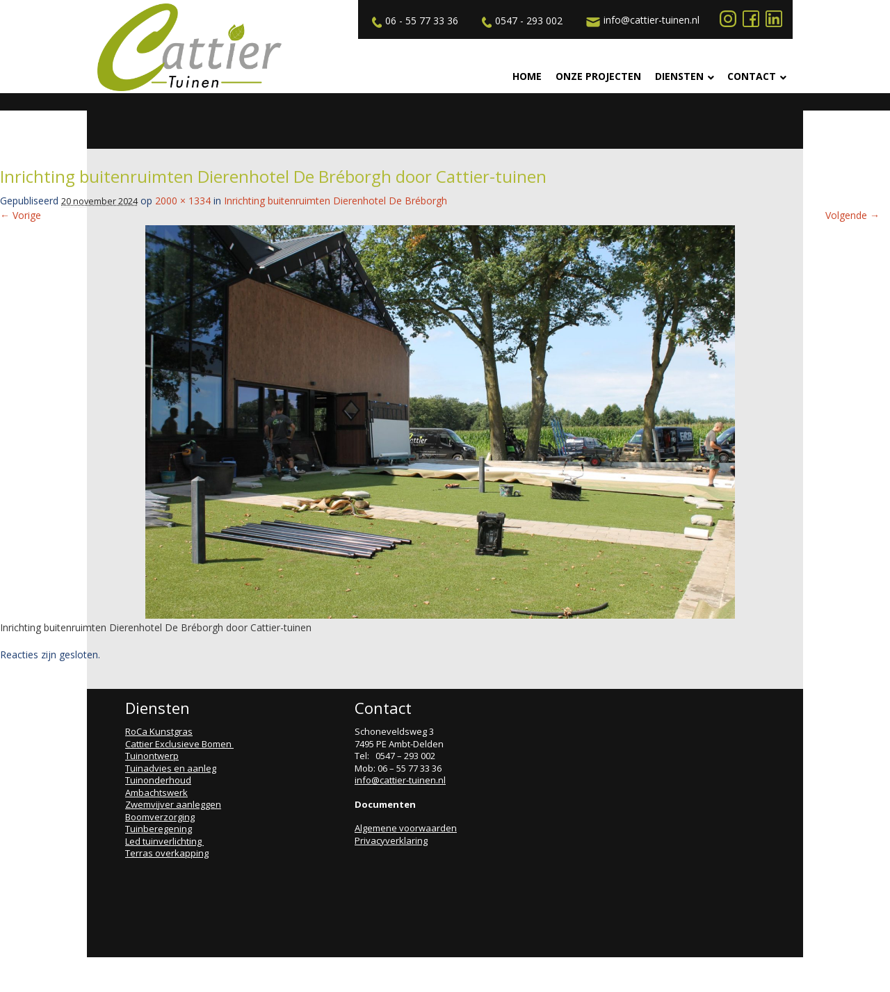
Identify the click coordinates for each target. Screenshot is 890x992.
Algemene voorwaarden (406, 828)
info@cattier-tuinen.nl (641, 20)
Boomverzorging (160, 817)
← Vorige (20, 215)
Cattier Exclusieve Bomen (179, 744)
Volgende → (852, 215)
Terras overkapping (167, 853)
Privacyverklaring (391, 840)
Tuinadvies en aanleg (170, 768)
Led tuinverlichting (164, 841)
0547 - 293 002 (520, 21)
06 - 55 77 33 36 (413, 21)
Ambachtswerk (156, 792)
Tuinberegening (158, 828)
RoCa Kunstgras (159, 731)
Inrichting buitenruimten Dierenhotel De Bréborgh (335, 200)
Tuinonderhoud (158, 780)
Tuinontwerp (152, 755)
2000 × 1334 (183, 200)
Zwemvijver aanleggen (173, 804)
